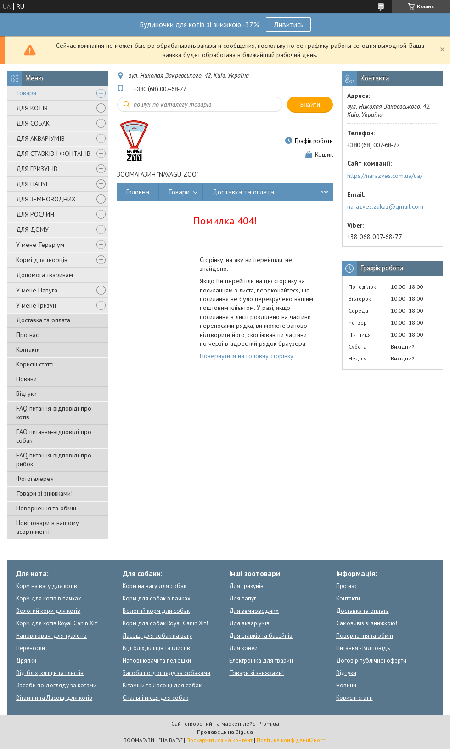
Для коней (243, 648)
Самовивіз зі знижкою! (366, 623)
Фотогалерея (35, 479)
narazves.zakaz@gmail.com (385, 206)
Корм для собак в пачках (157, 598)
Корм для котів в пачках (48, 598)
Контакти (28, 349)
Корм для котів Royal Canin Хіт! (57, 623)
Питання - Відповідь (363, 648)
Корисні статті (35, 364)
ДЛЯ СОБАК (33, 123)
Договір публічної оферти (371, 660)
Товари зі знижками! (44, 493)
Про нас (27, 335)
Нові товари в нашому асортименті (47, 527)
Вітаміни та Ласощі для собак (162, 685)
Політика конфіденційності (291, 740)
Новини (26, 379)
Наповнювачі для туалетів (51, 636)
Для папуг (242, 598)
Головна (137, 192)
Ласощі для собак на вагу (157, 636)
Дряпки (26, 660)
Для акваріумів (249, 623)
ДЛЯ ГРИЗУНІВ (36, 169)
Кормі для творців (42, 260)
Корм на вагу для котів (46, 586)
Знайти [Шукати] (310, 104)
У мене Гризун (36, 305)
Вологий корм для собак (156, 611)
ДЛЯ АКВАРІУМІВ (40, 138)
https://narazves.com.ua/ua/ (384, 176)
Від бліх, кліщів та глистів (50, 673)
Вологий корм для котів (48, 611)
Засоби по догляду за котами (56, 685)
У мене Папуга (36, 290)
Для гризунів (246, 586)
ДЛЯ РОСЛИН (35, 214)
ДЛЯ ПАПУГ (32, 184)
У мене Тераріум (40, 244)
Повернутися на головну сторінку (246, 356)
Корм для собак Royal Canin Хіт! (165, 623)
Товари (26, 93)
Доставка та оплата (43, 320)
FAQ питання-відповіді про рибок (53, 459)
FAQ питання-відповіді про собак (53, 436)
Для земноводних (254, 611)
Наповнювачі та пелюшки (157, 660)
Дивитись (288, 24)
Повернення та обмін (46, 508)
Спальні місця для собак (155, 698)
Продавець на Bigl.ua (225, 731)
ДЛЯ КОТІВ (32, 108)
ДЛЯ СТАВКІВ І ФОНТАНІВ (53, 153)
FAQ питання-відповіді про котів (53, 412)
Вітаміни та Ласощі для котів (54, 698)
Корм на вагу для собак (154, 586)
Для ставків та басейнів (260, 636)
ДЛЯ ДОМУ (32, 229)
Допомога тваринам (44, 275)
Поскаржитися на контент (219, 740)
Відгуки (26, 393)
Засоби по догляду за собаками (166, 673)
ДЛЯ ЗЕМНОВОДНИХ (46, 199)
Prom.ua (268, 723)
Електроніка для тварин (261, 660)
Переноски (30, 648)
